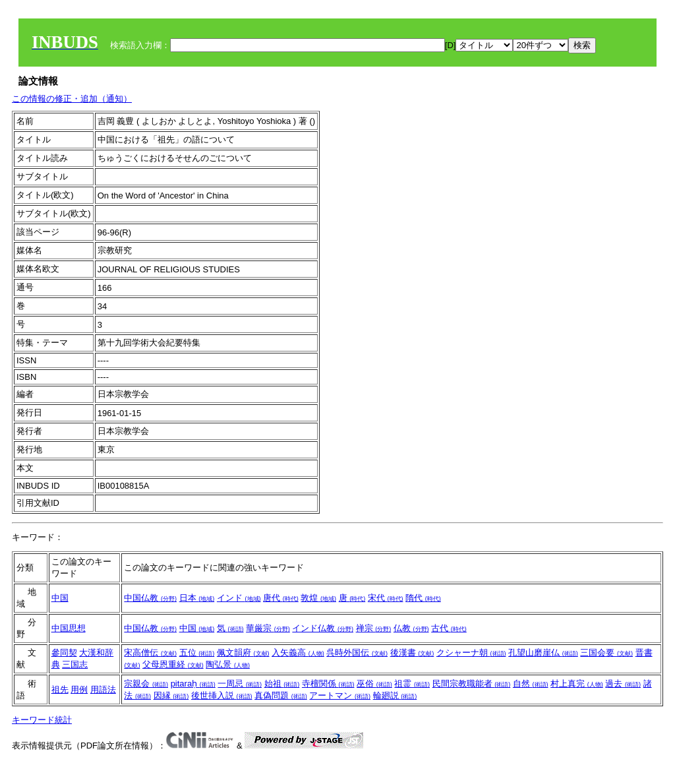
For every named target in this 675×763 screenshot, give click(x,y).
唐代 (281, 598)
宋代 (385, 598)
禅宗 (374, 628)
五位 (197, 652)
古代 (449, 628)
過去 (623, 683)
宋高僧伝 (150, 652)
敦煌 (318, 598)
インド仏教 (322, 628)
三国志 (75, 664)
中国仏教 (150, 598)
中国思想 (68, 628)
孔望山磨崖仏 (543, 652)
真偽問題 (280, 695)
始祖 (282, 683)
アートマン (339, 695)
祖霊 (412, 683)
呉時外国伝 (357, 652)
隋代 (423, 598)
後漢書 (412, 652)
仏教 (411, 628)
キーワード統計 (42, 720)
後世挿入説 (221, 695)
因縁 (171, 695)
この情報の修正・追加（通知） (72, 99)
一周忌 (240, 683)
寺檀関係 (328, 683)
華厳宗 (268, 628)
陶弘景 (228, 664)
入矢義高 (298, 652)
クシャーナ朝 (471, 652)
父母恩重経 (173, 664)
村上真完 (576, 683)
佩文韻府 (243, 652)
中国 (60, 598)
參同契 (64, 652)
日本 (197, 598)
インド (239, 598)
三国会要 (606, 652)
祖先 (60, 689)
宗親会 (146, 683)
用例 (79, 689)
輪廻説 (395, 695)
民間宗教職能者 (471, 683)
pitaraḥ (193, 683)
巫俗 (374, 683)
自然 (530, 683)
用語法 (103, 689)
